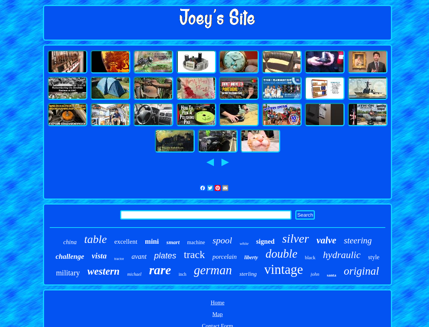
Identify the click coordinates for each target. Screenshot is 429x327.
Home (217, 302)
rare (160, 270)
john (315, 274)
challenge (70, 256)
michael (134, 274)
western (103, 271)
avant (139, 256)
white (244, 243)
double (281, 253)
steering (358, 240)
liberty (251, 257)
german (213, 270)
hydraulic (342, 254)
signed (265, 241)
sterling (248, 274)
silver (295, 238)
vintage (283, 269)
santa (331, 275)
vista (99, 255)
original (361, 271)
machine (196, 242)
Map (217, 314)
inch (182, 274)
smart (173, 242)
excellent (125, 241)
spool (222, 240)
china (70, 242)
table (95, 239)
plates (165, 255)
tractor (119, 259)
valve (326, 240)
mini (152, 241)
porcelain (224, 256)
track (194, 254)
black (310, 257)
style (373, 257)
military (68, 273)
